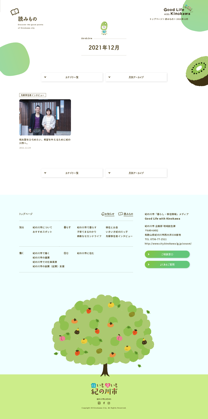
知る (21, 227)
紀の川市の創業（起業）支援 (49, 266)
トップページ (156, 19)
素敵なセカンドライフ (89, 236)
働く (21, 253)
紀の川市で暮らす (87, 227)
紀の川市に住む (85, 253)
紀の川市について (42, 227)
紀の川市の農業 (41, 257)
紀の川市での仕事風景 (45, 262)
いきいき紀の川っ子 (117, 231)
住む (66, 253)
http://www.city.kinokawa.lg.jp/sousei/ (168, 243)
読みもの (169, 19)
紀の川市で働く (41, 253)
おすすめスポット (42, 231)
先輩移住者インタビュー (119, 236)
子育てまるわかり (86, 231)
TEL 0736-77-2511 (156, 239)
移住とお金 (112, 227)
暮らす (67, 227)
